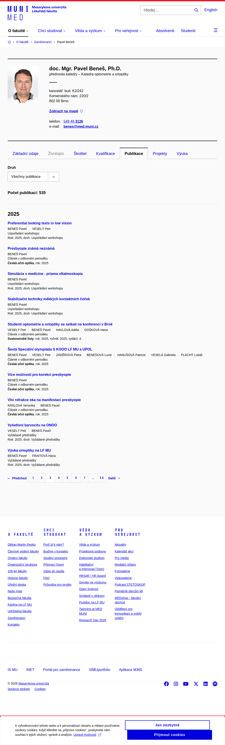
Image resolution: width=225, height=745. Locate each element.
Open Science (88, 589)
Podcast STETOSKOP (130, 584)
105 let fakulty (17, 571)
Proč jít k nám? (53, 544)
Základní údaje (25, 153)
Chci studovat (54, 532)
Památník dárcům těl (129, 591)
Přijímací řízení (53, 564)
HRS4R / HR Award (92, 576)
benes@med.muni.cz (81, 126)
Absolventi (165, 31)
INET (30, 670)
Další (114, 478)
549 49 (73, 121)
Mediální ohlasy (125, 564)
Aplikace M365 (130, 670)
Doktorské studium (92, 558)
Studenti (188, 31)
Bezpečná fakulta (19, 598)
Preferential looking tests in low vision (40, 223)
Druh (12, 167)
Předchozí (17, 478)
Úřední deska (17, 584)
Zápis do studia (53, 571)
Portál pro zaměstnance (61, 670)
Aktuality (120, 544)
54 (102, 478)
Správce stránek (19, 689)
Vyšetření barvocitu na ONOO (32, 425)
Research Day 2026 (92, 620)
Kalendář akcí (124, 551)
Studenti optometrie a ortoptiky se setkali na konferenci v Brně (60, 324)
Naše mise (15, 591)
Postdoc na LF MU (92, 602)
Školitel (80, 153)
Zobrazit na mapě (66, 111)
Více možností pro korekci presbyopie (39, 374)
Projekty (160, 153)
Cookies (40, 689)
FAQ (46, 578)
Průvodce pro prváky (57, 584)
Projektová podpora (92, 551)
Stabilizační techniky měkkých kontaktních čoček (49, 299)
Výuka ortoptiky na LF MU (29, 450)
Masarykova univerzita (33, 683)
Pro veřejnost (127, 532)
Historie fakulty (18, 578)
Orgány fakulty (17, 558)
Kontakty (14, 624)
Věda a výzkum (90, 532)
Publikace (134, 153)
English (210, 10)
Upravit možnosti (88, 737)
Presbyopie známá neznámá (31, 248)
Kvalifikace (105, 153)
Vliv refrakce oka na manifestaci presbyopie (44, 400)
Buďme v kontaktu (55, 551)
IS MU (12, 670)
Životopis (56, 153)
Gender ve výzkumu (93, 582)
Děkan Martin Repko (22, 544)
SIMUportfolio (99, 670)
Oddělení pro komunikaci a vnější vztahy (128, 613)
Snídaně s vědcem (92, 596)
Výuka (182, 153)
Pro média (122, 558)
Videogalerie (123, 578)
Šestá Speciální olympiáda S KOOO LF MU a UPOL (50, 349)
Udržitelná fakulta (19, 611)
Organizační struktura (22, 564)
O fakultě (20, 534)
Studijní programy (55, 558)
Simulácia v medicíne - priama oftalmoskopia (45, 274)
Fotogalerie (122, 571)
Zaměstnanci (16, 618)
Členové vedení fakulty (23, 551)
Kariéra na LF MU (20, 604)
